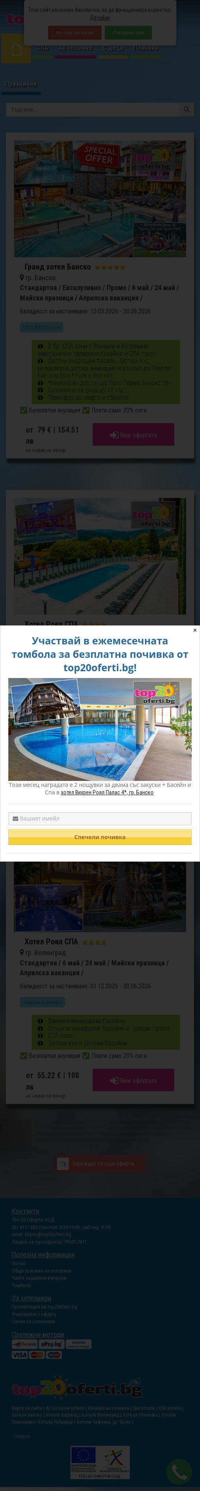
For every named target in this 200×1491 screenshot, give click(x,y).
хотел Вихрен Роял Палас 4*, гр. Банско (107, 792)
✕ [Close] (195, 630)
